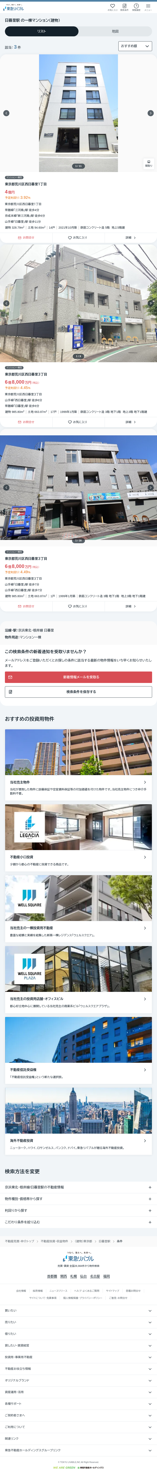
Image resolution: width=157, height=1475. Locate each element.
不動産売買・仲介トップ (19, 1241)
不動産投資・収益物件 (54, 1241)
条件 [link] (120, 1241)
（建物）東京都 (83, 1241)
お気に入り (78, 238)
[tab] (41, 31)
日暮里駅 (104, 1241)
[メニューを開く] (148, 7)
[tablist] (78, 31)
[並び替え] (135, 46)
